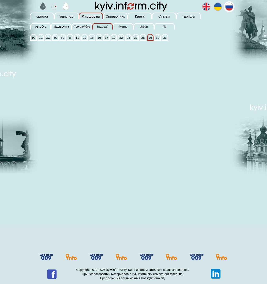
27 (135, 37)
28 (143, 37)
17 (106, 37)
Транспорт (66, 16)
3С (48, 37)
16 (99, 37)
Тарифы (188, 16)
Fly (164, 26)
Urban (144, 26)
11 (77, 37)
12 (84, 37)
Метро (123, 26)
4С (55, 37)
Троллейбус (82, 26)
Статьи (164, 16)
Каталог (42, 16)
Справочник (115, 16)
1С (33, 37)
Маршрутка (61, 26)
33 (165, 37)
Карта (139, 16)
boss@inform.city (153, 278)
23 (128, 37)
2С (41, 37)
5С (63, 37)
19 (114, 37)
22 (121, 37)
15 (92, 37)
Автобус (40, 26)
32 (157, 37)
